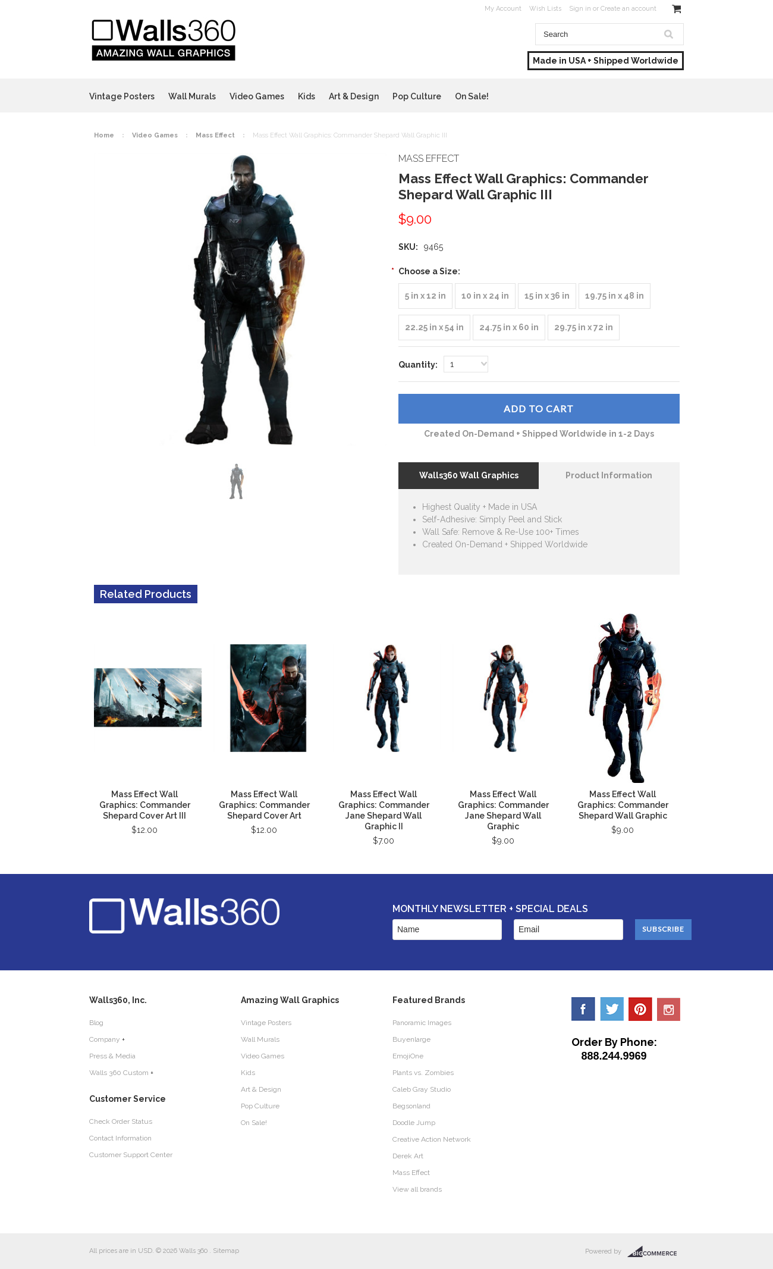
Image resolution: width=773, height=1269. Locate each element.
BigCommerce (655, 1251)
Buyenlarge (411, 1039)
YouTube (669, 1009)
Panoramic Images (421, 1023)
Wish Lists (545, 8)
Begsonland (411, 1106)
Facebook (583, 1009)
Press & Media (112, 1056)
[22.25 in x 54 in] (434, 327)
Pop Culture (416, 96)
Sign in (580, 8)
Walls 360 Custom (119, 1073)
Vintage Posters (122, 96)
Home (104, 135)
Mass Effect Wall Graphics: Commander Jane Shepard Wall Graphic (503, 810)
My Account (503, 8)
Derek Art (407, 1156)
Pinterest (640, 1009)
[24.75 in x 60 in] (509, 327)
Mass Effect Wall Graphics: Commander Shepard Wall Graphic (622, 804)
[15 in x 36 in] (547, 296)
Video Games (257, 96)
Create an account (628, 8)
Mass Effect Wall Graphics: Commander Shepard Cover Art (264, 804)
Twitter (612, 1009)
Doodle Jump (413, 1122)
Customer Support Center (130, 1155)
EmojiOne (407, 1056)
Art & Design (354, 96)
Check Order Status (120, 1121)
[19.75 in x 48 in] (615, 296)
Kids (306, 96)
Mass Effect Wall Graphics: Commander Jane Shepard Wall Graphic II (383, 810)
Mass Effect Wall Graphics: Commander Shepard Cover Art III (144, 804)
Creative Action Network (431, 1139)
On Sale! (472, 96)
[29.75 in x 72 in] (584, 327)
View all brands (417, 1189)
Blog (96, 1023)
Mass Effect (215, 135)
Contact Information (120, 1138)
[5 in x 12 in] (425, 296)
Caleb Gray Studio (421, 1089)
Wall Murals (192, 96)
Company (104, 1039)
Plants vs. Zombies (423, 1073)
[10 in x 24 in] (485, 296)
